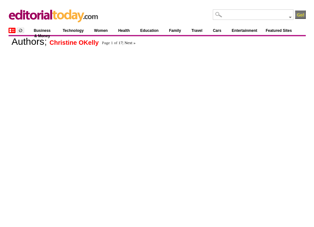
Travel (196, 30)
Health (124, 30)
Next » (129, 42)
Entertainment (244, 30)
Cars (217, 30)
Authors (28, 41)
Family (175, 30)
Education (149, 30)
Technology (73, 30)
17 (121, 42)
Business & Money (42, 31)
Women (101, 30)
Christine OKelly (74, 42)
